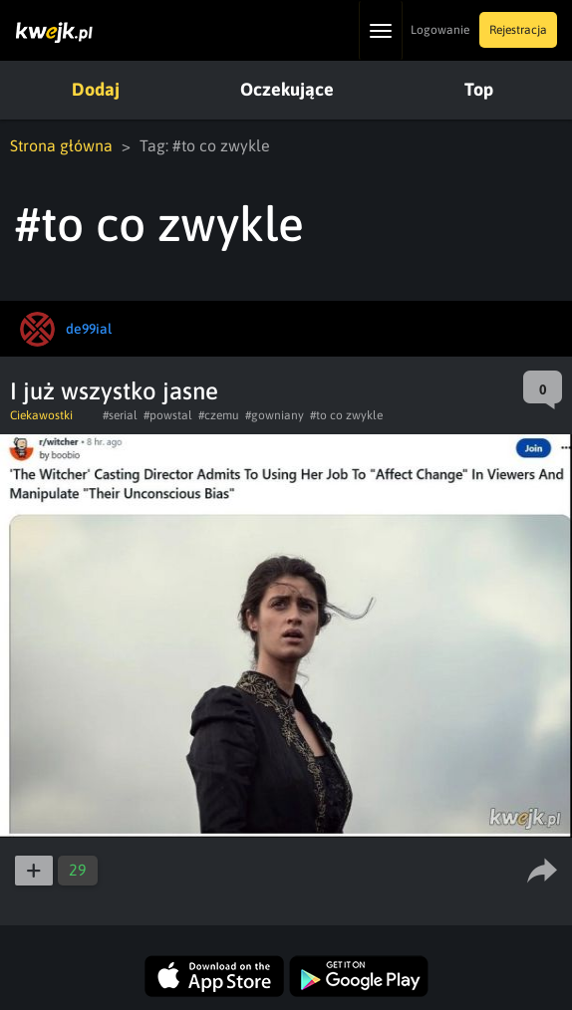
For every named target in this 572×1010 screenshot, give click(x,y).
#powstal (167, 415)
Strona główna (61, 145)
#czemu (218, 415)
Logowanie (440, 30)
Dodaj (96, 89)
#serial (120, 415)
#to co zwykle (346, 415)
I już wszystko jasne (114, 391)
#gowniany (274, 415)
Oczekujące (287, 89)
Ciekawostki (41, 415)
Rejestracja (518, 30)
